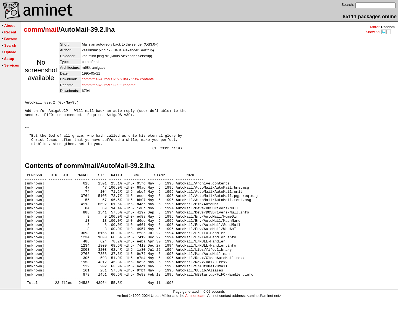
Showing (372, 32)
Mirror (374, 27)
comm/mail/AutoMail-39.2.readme (108, 85)
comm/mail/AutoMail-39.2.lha (105, 79)
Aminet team (195, 328)
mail (51, 29)
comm (33, 29)
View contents (142, 79)
